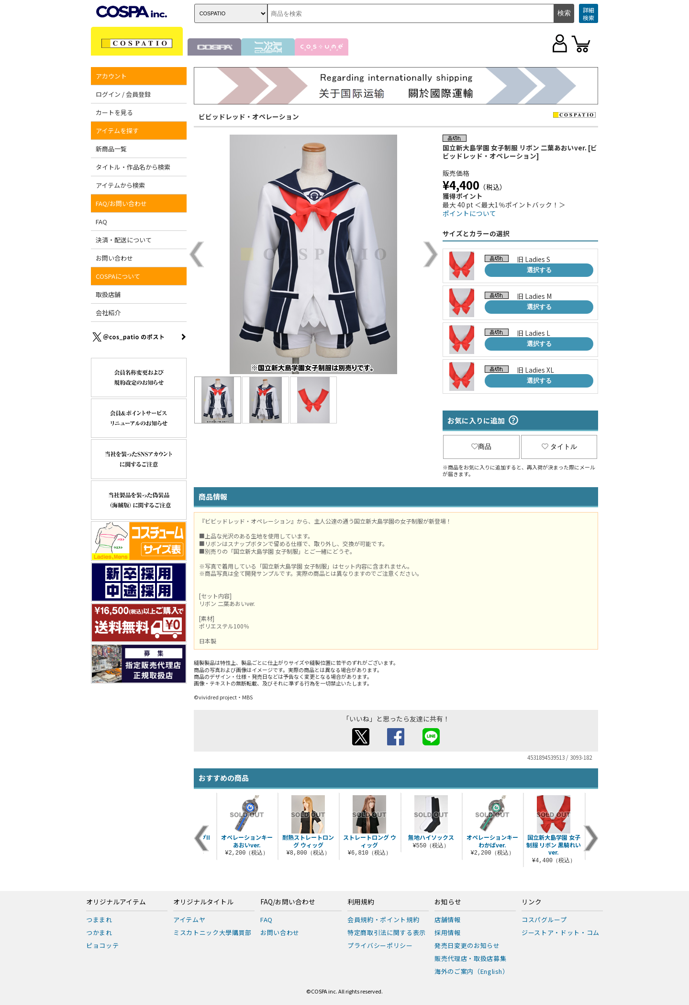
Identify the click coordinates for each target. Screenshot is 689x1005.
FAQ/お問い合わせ (121, 203)
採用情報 (447, 932)
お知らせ (447, 902)
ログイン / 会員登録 (123, 94)
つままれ (99, 919)
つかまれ (99, 932)
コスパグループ (544, 919)
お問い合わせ (114, 258)
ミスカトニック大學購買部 (212, 932)
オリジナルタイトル (203, 902)
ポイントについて (469, 213)
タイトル (559, 446)
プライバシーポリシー (380, 945)
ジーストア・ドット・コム (561, 932)
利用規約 (360, 902)
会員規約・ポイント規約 (383, 919)
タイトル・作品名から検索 (133, 166)
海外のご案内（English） (471, 971)
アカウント (111, 75)
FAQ (101, 221)
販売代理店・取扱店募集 (470, 958)
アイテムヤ (189, 919)
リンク (532, 902)
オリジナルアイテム (116, 902)
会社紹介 (108, 312)
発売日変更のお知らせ (467, 945)
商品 (481, 446)
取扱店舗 (108, 294)
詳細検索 (588, 14)
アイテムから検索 (120, 185)
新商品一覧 (111, 148)
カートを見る (114, 112)
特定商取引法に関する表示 (386, 932)
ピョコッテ (102, 945)
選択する (539, 270)
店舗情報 (447, 919)
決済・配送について (124, 239)
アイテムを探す (117, 130)
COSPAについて (118, 276)
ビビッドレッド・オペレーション (249, 116)
